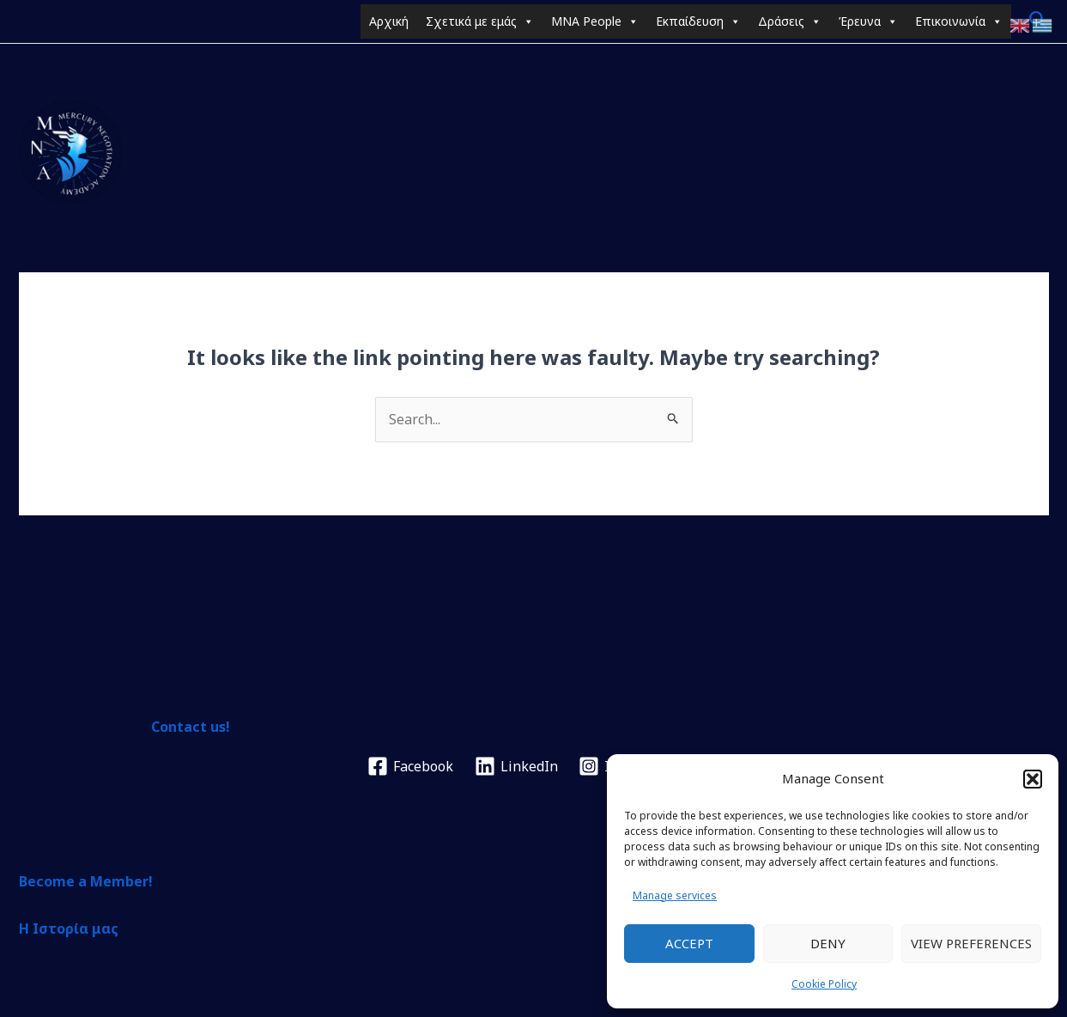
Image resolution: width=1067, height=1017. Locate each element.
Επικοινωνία (959, 21)
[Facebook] (410, 766)
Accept (689, 943)
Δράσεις (789, 21)
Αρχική (389, 21)
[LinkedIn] (516, 766)
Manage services (675, 895)
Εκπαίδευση (698, 21)
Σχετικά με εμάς (480, 21)
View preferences (971, 943)
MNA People (595, 21)
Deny (828, 943)
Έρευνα (868, 21)
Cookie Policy (824, 984)
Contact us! (190, 726)
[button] (1032, 779)
